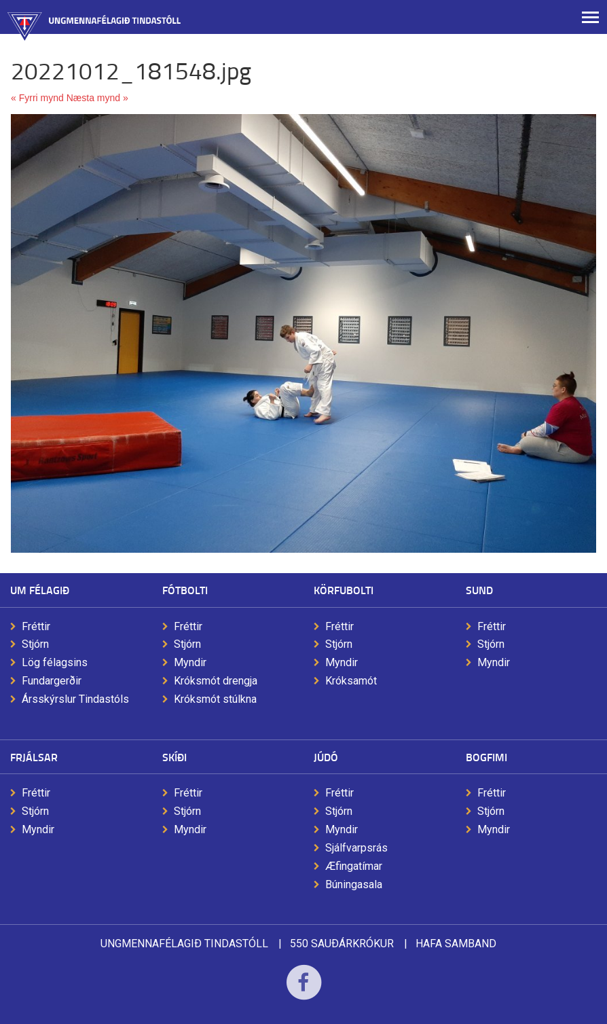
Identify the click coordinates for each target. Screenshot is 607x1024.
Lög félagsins (55, 662)
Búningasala (353, 884)
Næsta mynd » (97, 97)
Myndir (190, 662)
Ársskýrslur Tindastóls (75, 699)
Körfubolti (343, 590)
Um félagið (39, 590)
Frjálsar (34, 757)
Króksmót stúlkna (215, 699)
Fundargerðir (51, 680)
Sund (479, 590)
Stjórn (35, 644)
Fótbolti (185, 590)
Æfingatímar (353, 866)
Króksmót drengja (215, 680)
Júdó (326, 757)
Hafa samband (456, 943)
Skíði (174, 757)
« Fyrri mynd (37, 97)
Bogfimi (486, 757)
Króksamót (351, 680)
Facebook (304, 991)
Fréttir (36, 626)
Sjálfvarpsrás (356, 847)
